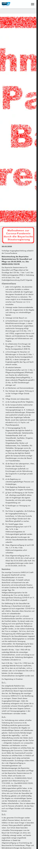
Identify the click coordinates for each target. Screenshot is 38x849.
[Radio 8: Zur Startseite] (10, 4)
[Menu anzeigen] (33, 4)
